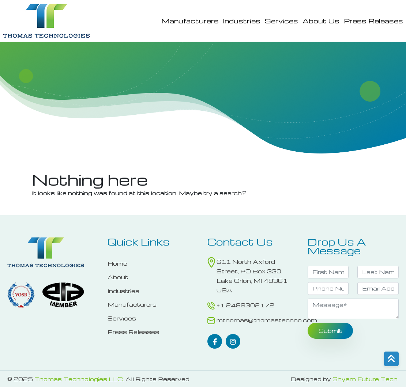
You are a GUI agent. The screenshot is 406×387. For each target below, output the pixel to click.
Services (281, 21)
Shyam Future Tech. (365, 379)
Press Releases (373, 21)
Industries (241, 21)
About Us (320, 21)
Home (117, 263)
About (118, 277)
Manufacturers (190, 21)
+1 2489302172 (245, 305)
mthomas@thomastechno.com (267, 320)
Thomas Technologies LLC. (79, 379)
